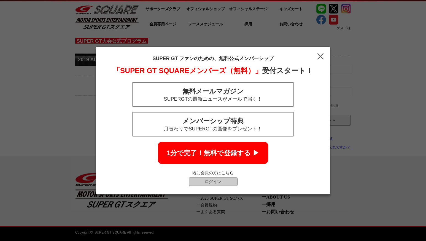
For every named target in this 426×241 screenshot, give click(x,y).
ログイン (213, 181)
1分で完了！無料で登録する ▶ (213, 153)
